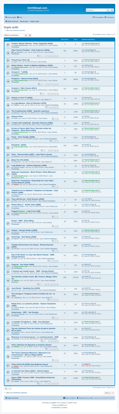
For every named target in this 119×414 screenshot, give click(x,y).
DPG (86, 271)
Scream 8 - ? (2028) (19, 72)
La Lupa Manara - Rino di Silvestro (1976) (28, 103)
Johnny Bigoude (19, 314)
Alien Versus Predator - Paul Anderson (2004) (30, 50)
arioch (16, 184)
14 (51, 384)
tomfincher (87, 65)
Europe (44, 62)
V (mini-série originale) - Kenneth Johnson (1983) (32, 123)
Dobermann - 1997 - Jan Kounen (25, 312)
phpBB (53, 403)
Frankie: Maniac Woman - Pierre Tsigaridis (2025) (32, 43)
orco (15, 290)
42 (51, 284)
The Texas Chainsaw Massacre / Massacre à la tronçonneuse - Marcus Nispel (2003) (30, 354)
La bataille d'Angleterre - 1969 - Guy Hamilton (30, 322)
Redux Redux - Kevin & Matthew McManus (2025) (32, 65)
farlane (86, 236)
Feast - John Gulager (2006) (23, 137)
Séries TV (48, 99)
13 (57, 84)
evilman (16, 381)
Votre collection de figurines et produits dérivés (31, 345)
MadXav (17, 280)
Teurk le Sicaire (19, 167)
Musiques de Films (17, 177)
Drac (15, 201)
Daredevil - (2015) (18, 145)
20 (54, 56)
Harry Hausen (18, 194)
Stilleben (17, 105)
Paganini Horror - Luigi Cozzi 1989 (25, 211)
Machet (16, 238)
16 (57, 384)
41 (49, 284)
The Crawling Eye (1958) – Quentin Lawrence (30, 111)
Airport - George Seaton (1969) (24, 230)
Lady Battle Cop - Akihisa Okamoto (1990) (29, 165)
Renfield (16, 339)
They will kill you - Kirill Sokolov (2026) (27, 199)
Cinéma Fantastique (51, 105)
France (45, 118)
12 (54, 84)
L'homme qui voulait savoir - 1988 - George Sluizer (32, 271)
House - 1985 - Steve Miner (22, 221)
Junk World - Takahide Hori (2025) (25, 288)
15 (54, 384)
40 (46, 284)
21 (57, 56)
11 (51, 84)
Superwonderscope (21, 45)
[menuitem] (19, 17)
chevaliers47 (18, 356)
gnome (86, 288)
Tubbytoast (17, 297)
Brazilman (20, 52)
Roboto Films (17, 117)
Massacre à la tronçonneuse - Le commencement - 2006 (34, 337)
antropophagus (89, 50)
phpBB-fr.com (63, 405)
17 (46, 56)
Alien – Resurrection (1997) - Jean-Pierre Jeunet (31, 154)
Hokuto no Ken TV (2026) (21, 98)
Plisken (16, 139)
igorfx (16, 62)
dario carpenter (89, 312)
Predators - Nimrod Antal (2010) (24, 79)
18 (49, 56)
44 (57, 284)
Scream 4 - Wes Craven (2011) (24, 88)
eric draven (17, 222)
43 (54, 284)
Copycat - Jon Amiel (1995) (22, 265)
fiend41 (86, 144)
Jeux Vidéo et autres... (50, 346)
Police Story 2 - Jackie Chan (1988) (26, 205)
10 (49, 84)
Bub (15, 258)
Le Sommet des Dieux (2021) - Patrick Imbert (30, 371)
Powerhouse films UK (20, 60)
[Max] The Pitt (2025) (20, 160)
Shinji (16, 118)
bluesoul (17, 99)
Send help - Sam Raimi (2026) (23, 237)
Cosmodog (87, 371)
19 (51, 56)
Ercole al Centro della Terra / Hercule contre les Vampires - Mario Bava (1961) (31, 129)
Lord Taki (87, 199)
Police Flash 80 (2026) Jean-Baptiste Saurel (29, 364)
